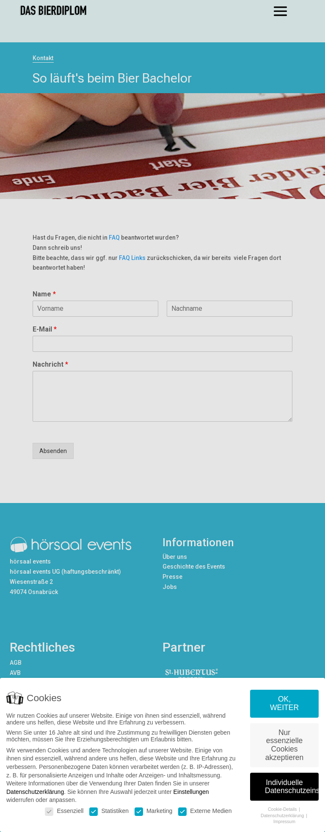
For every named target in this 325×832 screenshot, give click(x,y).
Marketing (153, 810)
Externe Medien (204, 810)
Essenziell (64, 810)
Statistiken (109, 810)
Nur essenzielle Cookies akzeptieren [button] (284, 745)
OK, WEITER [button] (284, 703)
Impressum (284, 821)
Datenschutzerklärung (35, 791)
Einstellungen (191, 791)
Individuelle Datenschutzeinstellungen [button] (292, 786)
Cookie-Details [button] (283, 809)
